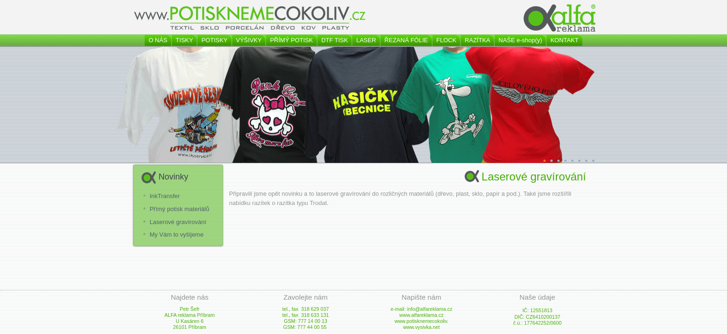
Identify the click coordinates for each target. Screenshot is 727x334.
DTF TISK (334, 40)
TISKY (184, 40)
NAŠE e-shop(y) (520, 40)
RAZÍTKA (477, 40)
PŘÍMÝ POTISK (291, 40)
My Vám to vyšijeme (177, 234)
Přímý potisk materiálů (180, 209)
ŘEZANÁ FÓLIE (406, 40)
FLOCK (446, 40)
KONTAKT (564, 40)
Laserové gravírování (178, 221)
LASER (366, 40)
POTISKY (214, 40)
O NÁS (157, 40)
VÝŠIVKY (249, 40)
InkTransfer (165, 196)
